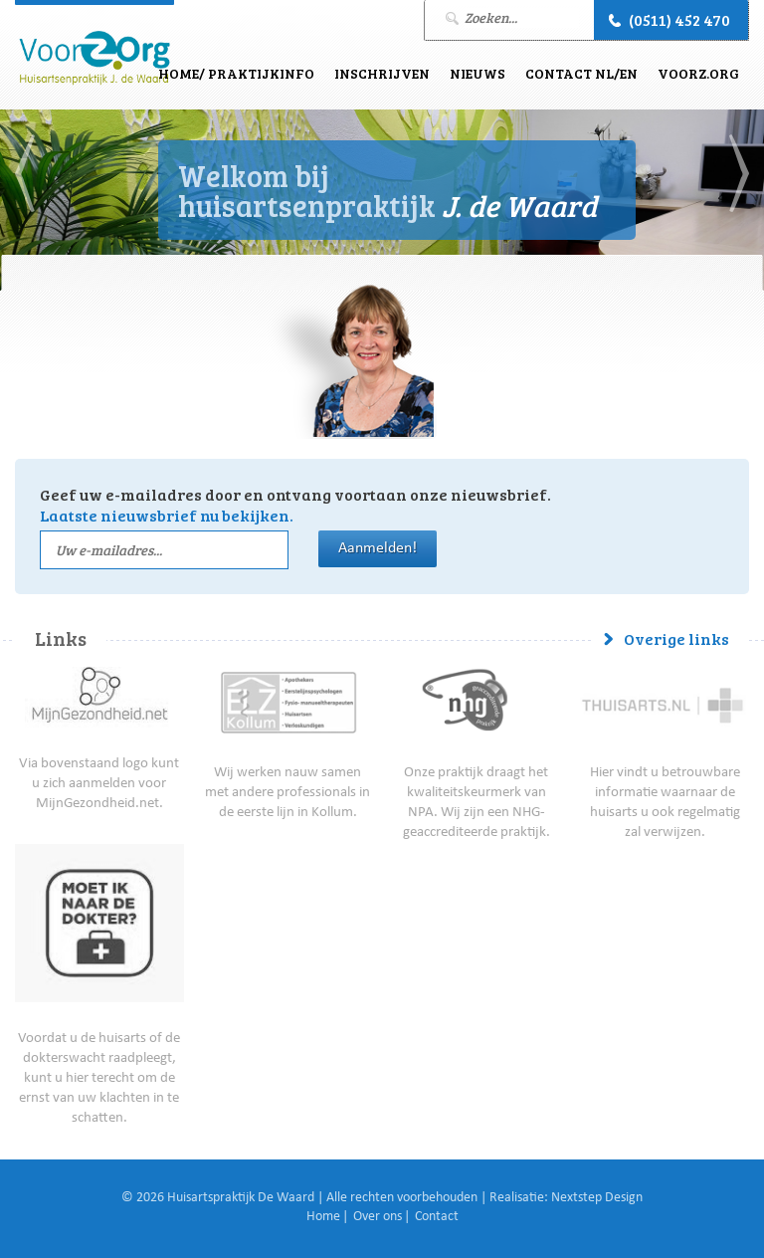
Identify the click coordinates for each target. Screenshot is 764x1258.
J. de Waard (94, 58)
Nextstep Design (597, 1198)
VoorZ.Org (698, 73)
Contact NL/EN (581, 73)
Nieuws (477, 73)
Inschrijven (382, 73)
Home (323, 1217)
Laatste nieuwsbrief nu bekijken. (166, 515)
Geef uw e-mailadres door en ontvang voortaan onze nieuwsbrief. (295, 504)
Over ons (377, 1217)
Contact (437, 1217)
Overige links (676, 638)
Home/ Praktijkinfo (236, 73)
